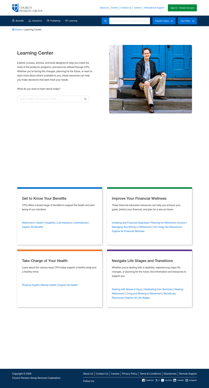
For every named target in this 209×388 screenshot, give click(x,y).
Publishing (53, 20)
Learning (71, 20)
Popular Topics (164, 21)
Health (40, 222)
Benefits (18, 20)
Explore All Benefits (32, 226)
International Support (154, 7)
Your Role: (187, 21)
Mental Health (49, 284)
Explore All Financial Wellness (128, 231)
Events (114, 7)
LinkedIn (178, 380)
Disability (50, 222)
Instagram (191, 380)
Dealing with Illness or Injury (127, 289)
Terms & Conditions (150, 373)
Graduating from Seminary (158, 289)
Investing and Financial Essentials (131, 222)
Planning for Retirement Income (168, 222)
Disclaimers (170, 373)
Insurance (35, 20)
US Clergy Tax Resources (167, 226)
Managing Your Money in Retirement (132, 226)
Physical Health (31, 284)
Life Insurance (65, 222)
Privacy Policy (129, 373)
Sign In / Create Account (182, 8)
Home (17, 29)
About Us (104, 7)
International (81, 222)
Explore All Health (68, 284)
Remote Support (188, 373)
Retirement (28, 222)
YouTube (166, 380)
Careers (137, 7)
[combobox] (129, 21)
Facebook (148, 380)
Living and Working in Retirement (144, 293)
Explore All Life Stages (137, 297)
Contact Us (125, 7)
